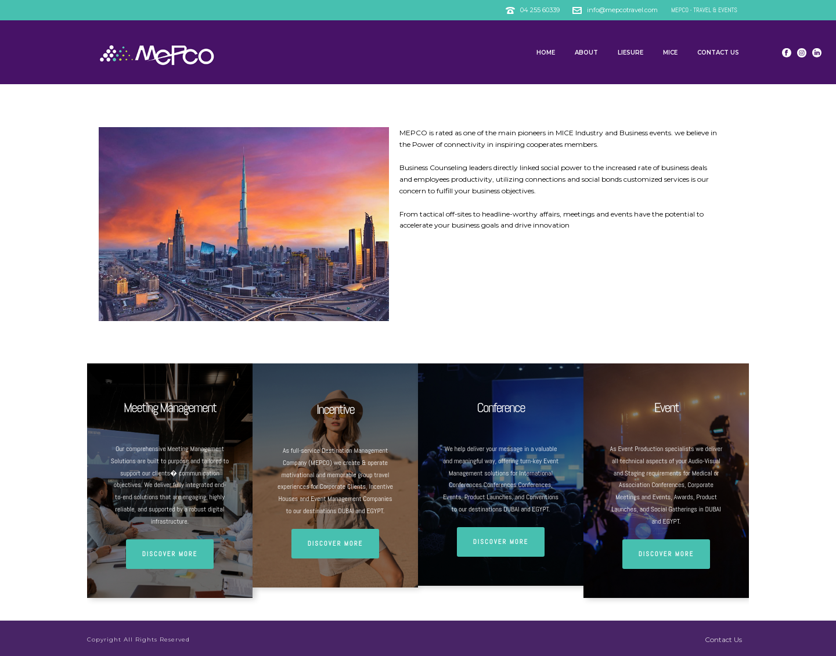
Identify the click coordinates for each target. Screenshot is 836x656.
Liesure (630, 52)
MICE (670, 52)
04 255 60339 (540, 10)
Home (545, 52)
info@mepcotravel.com (623, 10)
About (586, 52)
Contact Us (718, 52)
